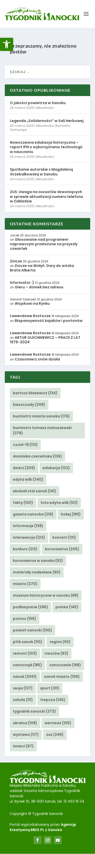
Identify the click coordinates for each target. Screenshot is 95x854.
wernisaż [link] (58, 723)
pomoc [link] (24, 618)
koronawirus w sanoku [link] (38, 560)
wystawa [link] (26, 734)
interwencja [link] (29, 537)
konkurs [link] (25, 549)
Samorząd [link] (18, 130)
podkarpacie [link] (30, 607)
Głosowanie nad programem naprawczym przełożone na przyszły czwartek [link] (44, 244)
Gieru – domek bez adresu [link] (39, 287)
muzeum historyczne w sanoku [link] (46, 595)
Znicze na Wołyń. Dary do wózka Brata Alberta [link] (42, 268)
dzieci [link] (24, 468)
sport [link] (49, 688)
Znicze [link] (16, 261)
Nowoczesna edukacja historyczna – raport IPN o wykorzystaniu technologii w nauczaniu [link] (46, 147)
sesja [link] (23, 688)
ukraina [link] (25, 723)
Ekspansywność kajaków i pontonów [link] (49, 320)
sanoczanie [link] (65, 665)
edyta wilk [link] (28, 479)
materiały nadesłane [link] (37, 572)
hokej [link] (71, 514)
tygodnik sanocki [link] (34, 711)
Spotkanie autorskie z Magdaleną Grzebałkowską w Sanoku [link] (41, 172)
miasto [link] (25, 584)
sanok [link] (25, 676)
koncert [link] (64, 537)
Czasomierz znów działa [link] (37, 359)
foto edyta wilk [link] (59, 502)
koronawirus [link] (62, 549)
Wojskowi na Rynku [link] (32, 303)
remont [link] (25, 653)
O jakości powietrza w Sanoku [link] (38, 103)
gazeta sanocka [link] (33, 514)
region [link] (60, 642)
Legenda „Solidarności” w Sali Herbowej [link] (47, 121)
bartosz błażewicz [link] (35, 393)
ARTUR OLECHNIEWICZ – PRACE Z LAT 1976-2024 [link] (45, 340)
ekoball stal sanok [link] (34, 491)
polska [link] (66, 607)
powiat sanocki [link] (32, 630)
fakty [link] (23, 502)
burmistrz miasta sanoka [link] (41, 416)
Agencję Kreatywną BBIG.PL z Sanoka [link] (43, 827)
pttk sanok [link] (27, 642)
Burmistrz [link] (62, 126)
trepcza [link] (52, 700)
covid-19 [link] (25, 444)
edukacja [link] (56, 468)
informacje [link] (28, 526)
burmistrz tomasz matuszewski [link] (42, 430)
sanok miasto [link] (62, 676)
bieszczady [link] (29, 404)
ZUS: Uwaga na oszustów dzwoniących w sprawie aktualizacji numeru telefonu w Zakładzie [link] (46, 197)
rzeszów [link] (56, 653)
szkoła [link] (23, 700)
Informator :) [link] (22, 282)
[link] (6, 44)
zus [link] (55, 734)
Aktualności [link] (45, 108)
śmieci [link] (23, 746)
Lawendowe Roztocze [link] (30, 316)
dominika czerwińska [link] (37, 456)
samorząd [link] (27, 665)
